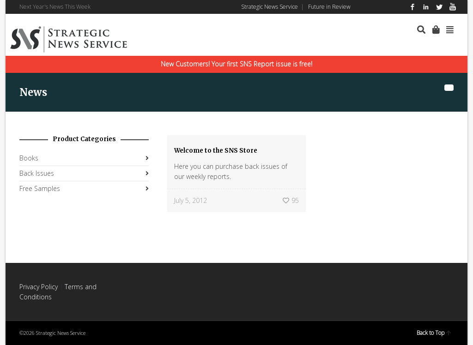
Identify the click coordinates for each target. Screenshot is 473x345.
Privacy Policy (38, 286)
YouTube (452, 6)
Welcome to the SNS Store (215, 151)
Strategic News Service (269, 7)
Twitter (439, 6)
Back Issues (36, 173)
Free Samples (39, 188)
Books (28, 158)
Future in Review (329, 7)
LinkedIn (425, 6)
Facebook (412, 6)
